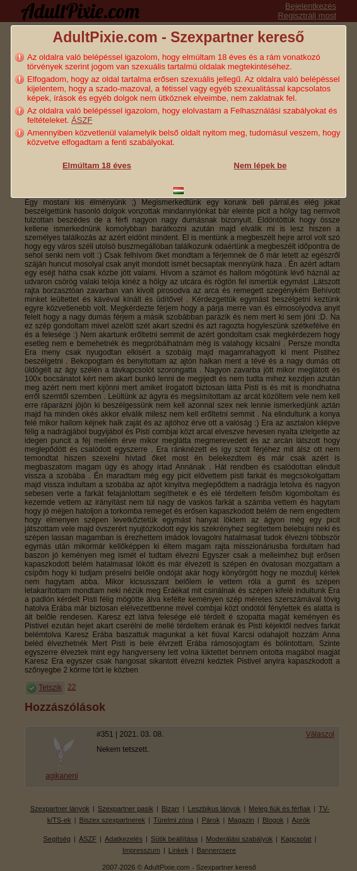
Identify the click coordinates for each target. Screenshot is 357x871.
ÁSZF (81, 120)
